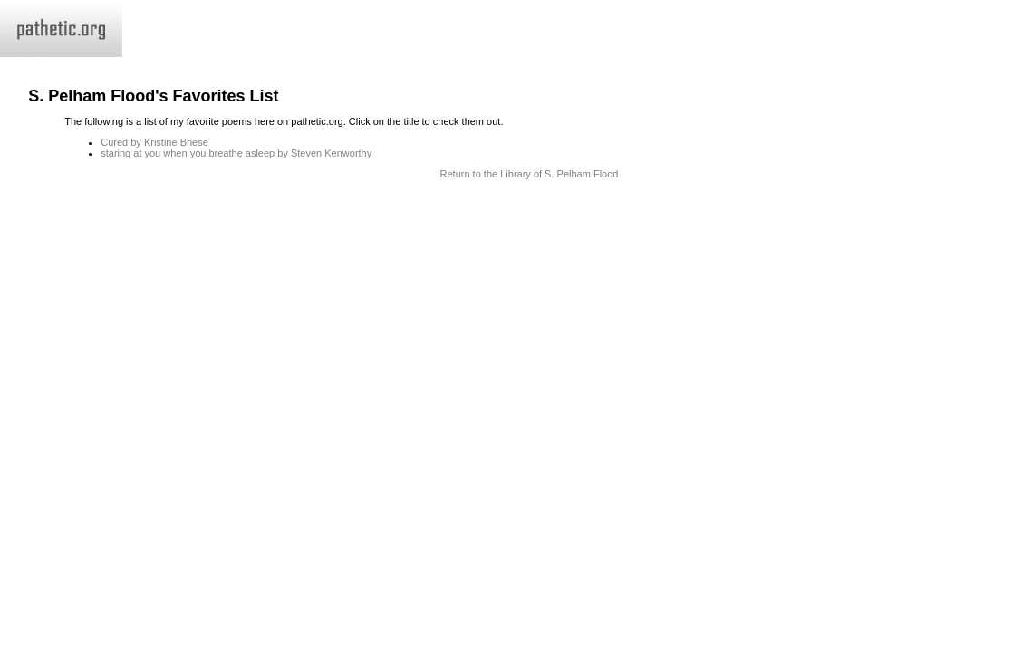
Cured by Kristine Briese (154, 142)
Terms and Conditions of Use (510, 211)
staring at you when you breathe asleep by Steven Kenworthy (236, 153)
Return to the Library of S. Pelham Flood (529, 173)
